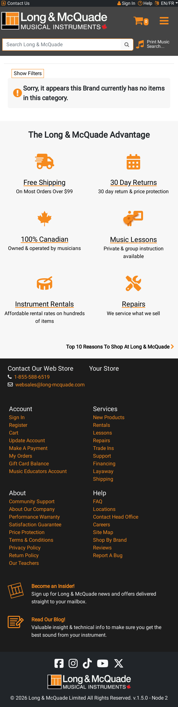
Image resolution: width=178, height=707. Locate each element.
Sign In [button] (126, 3)
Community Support (32, 501)
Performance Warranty (34, 517)
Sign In (17, 417)
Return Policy (24, 555)
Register (18, 425)
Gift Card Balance (29, 464)
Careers (101, 525)
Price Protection (27, 532)
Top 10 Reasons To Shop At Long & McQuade (120, 347)
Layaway (103, 471)
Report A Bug (108, 555)
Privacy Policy (25, 548)
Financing (104, 464)
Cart (13, 433)
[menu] (163, 18)
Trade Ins (103, 448)
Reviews (102, 548)
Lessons (102, 433)
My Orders (20, 456)
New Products (108, 417)
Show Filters (28, 73)
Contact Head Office (115, 517)
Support (102, 456)
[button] (133, 18)
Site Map (103, 532)
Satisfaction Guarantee (35, 525)
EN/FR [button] (164, 3)
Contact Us (15, 3)
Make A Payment (28, 448)
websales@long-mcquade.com (46, 385)
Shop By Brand (110, 540)
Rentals (101, 425)
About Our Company (32, 509)
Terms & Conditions (31, 540)
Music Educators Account (38, 471)
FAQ (97, 501)
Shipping (103, 479)
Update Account (27, 440)
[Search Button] (127, 45)
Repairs (101, 440)
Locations (104, 509)
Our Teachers (24, 563)
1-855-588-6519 (29, 377)
